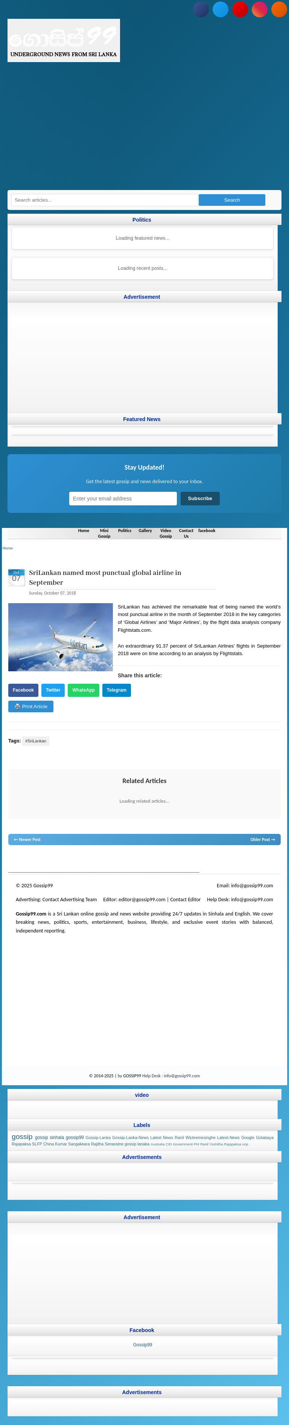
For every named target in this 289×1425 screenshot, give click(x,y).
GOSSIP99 (132, 1075)
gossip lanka (86, 859)
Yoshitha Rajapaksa (225, 1144)
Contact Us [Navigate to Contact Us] (186, 533)
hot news (51, 859)
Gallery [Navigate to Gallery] (145, 530)
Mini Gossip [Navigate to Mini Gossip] (103, 533)
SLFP (37, 1144)
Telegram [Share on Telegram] (116, 689)
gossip (14, 859)
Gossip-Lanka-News (130, 1137)
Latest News (161, 1137)
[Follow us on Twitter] (220, 9)
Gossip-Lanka (98, 1137)
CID (169, 1144)
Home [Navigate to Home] (82, 530)
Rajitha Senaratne (107, 1144)
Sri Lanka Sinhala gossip (200, 859)
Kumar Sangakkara (72, 1144)
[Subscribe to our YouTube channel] (240, 9)
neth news (107, 859)
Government (183, 1144)
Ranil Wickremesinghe (195, 1137)
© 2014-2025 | (103, 1075)
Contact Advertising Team (70, 899)
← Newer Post (27, 839)
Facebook (23, 689)
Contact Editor (185, 899)
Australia (157, 1144)
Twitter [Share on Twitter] (53, 689)
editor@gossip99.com (142, 899)
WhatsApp (83, 689)
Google (247, 1137)
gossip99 (75, 1137)
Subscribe (200, 498)
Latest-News (228, 1137)
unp (245, 1144)
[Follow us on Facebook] (201, 9)
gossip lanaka (137, 1144)
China (48, 1144)
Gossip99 (142, 1344)
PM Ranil (201, 1144)
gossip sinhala (49, 1137)
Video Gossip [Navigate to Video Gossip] (166, 533)
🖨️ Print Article (30, 706)
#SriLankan (35, 741)
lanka (25, 859)
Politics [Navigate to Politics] (124, 530)
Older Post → (262, 839)
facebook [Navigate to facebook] (207, 530)
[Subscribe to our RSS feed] (279, 9)
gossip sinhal (166, 859)
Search (232, 200)
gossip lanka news (134, 859)
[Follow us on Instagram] (260, 9)
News (37, 859)
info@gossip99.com (252, 885)
